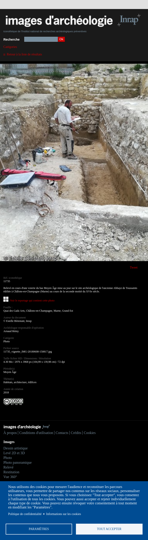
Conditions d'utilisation (36, 433)
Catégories (10, 47)
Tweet (134, 267)
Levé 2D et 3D (14, 453)
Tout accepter (109, 529)
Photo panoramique (17, 462)
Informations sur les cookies (63, 514)
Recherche (11, 39)
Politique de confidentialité (24, 514)
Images (9, 442)
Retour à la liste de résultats (24, 54)
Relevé (8, 467)
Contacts (62, 433)
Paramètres (39, 529)
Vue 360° (10, 477)
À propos (10, 433)
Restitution (11, 472)
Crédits (76, 433)
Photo (7, 458)
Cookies (89, 433)
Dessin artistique (15, 448)
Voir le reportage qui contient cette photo (32, 300)
